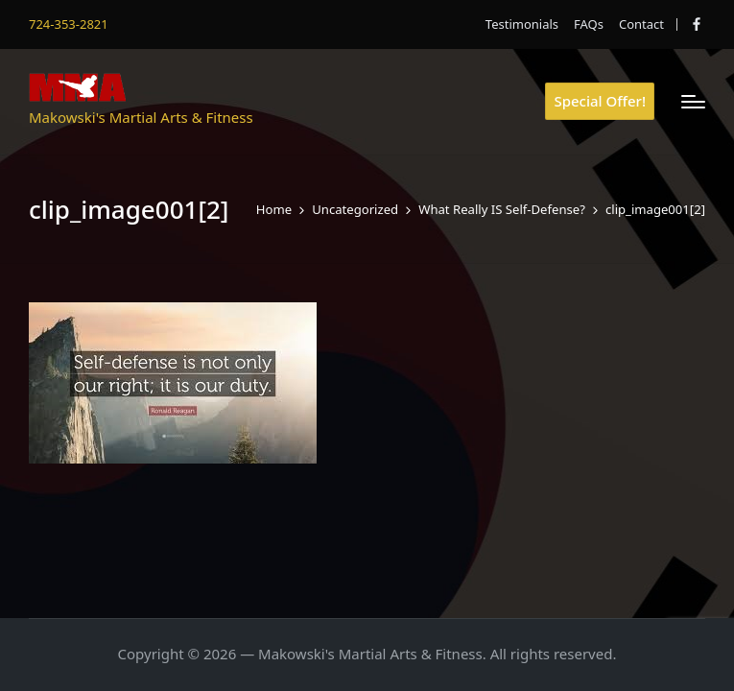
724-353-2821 (68, 24)
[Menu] (693, 101)
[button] (599, 101)
